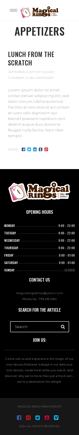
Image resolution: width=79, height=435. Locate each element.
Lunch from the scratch (31, 58)
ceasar (47, 72)
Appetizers (45, 77)
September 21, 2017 (21, 72)
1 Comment (16, 77)
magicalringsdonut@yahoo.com (39, 293)
